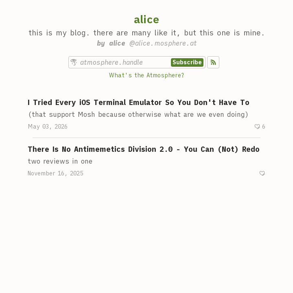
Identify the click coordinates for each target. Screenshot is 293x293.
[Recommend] (259, 126)
